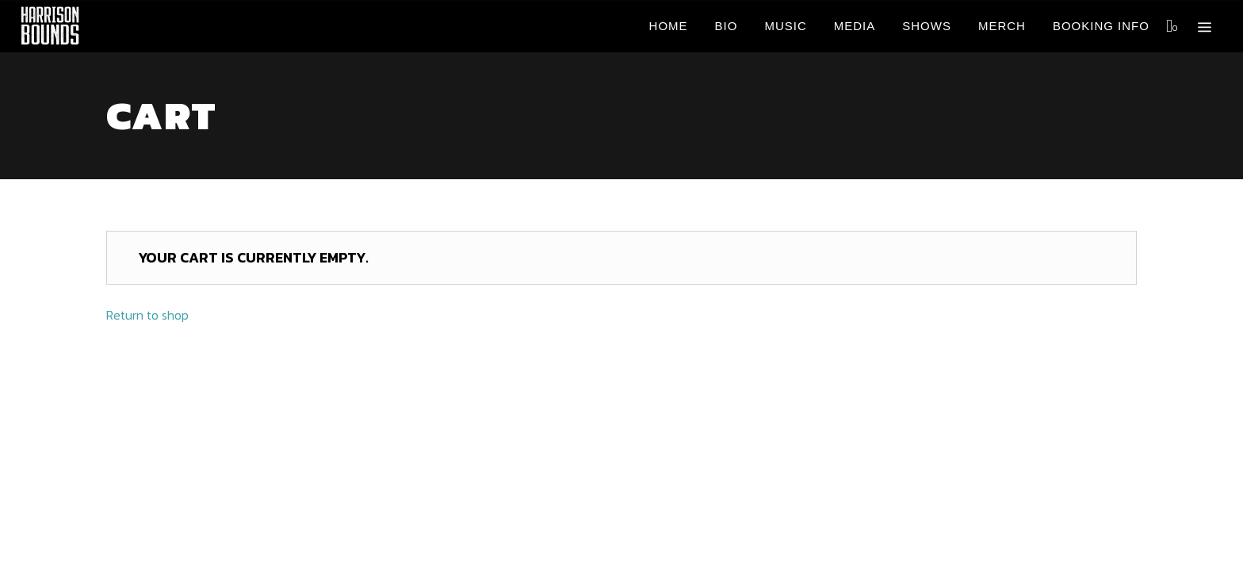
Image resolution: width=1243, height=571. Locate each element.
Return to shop (147, 314)
